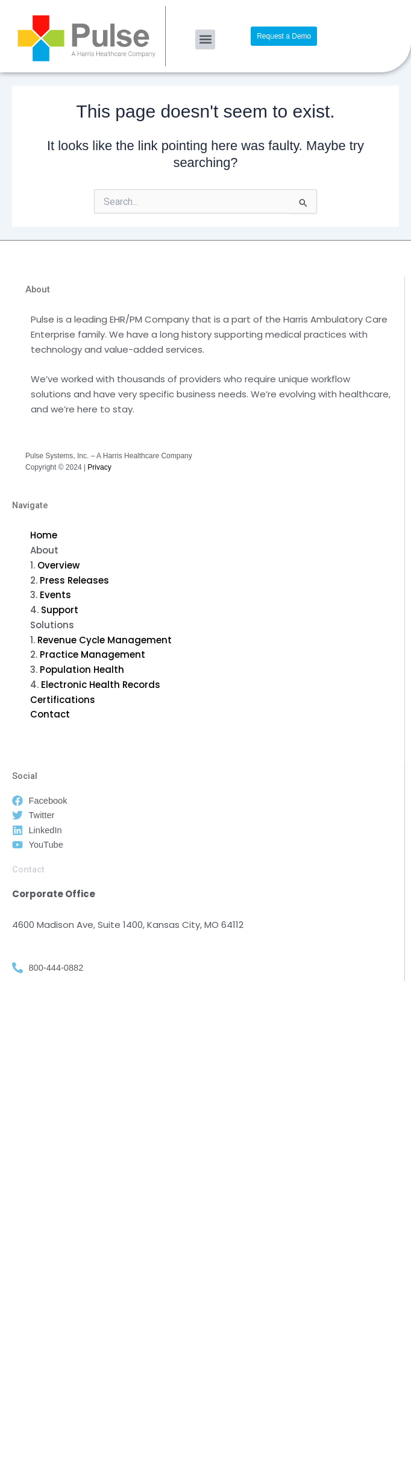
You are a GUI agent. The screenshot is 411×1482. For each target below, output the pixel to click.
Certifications (62, 699)
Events (55, 594)
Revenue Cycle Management (104, 640)
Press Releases (74, 580)
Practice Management (92, 654)
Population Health (82, 669)
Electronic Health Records (100, 684)
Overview (58, 565)
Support (59, 610)
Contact (50, 714)
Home (43, 535)
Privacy (99, 467)
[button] (205, 39)
